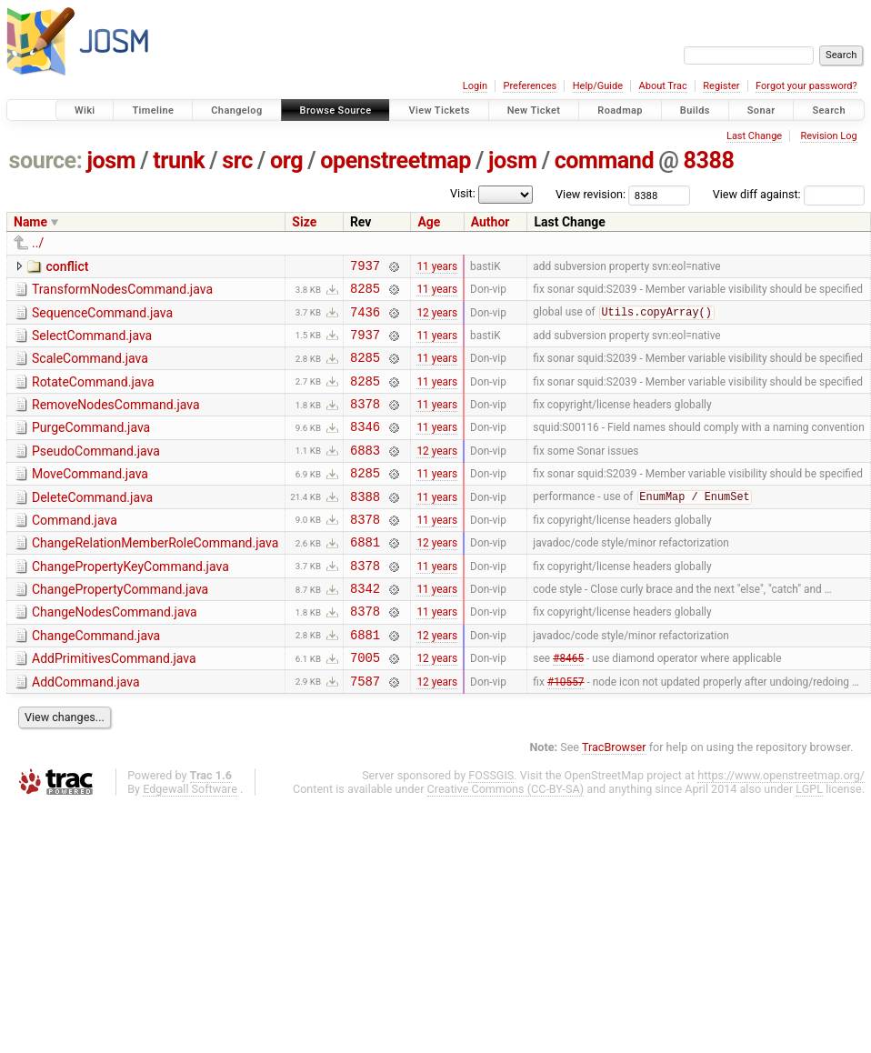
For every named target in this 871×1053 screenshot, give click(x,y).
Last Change (754, 136)
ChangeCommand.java (96, 679)
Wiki (85, 110)
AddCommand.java (86, 731)
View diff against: (789, 194)
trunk (179, 160)
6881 (365, 577)
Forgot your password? (806, 86)
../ (38, 243)
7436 (365, 319)
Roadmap (620, 110)
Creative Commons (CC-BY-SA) (506, 840)
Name (30, 222)
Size (304, 222)
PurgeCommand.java (91, 446)
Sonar (761, 110)
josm (110, 160)
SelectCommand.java (92, 343)
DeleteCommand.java (92, 524)
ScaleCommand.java (90, 369)
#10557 (566, 732)
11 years (436, 267)
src (237, 160)
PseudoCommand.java (96, 473)
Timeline (153, 110)
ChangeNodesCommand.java (114, 653)
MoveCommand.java (90, 498)
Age (428, 222)
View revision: (591, 194)
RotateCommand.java (93, 395)
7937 (365, 267)
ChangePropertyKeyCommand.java (130, 602)
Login (475, 86)
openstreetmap (395, 160)
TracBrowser (614, 799)
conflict (66, 266)
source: (46, 160)
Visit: (463, 193)
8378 (365, 422)
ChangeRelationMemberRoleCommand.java (155, 575)
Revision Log (828, 136)
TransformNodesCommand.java (122, 292)
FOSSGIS (491, 827)
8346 (365, 447)
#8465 (568, 706)
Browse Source (336, 110)
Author (490, 222)
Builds (695, 110)
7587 (365, 732)
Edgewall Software (190, 840)
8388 (708, 160)
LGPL (809, 840)
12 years (436, 319)
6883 (365, 474)
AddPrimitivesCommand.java (114, 704)
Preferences (529, 86)
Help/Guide (598, 86)
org (286, 160)
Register (721, 86)
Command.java (74, 550)
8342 (365, 628)
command (605, 160)
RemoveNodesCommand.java (116, 421)
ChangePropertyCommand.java (120, 627)
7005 (365, 706)
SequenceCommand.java (102, 318)
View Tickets (438, 110)
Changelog (236, 110)
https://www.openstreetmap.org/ (781, 827)
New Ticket (534, 110)
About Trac (663, 86)
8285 (365, 293)
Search (829, 110)
